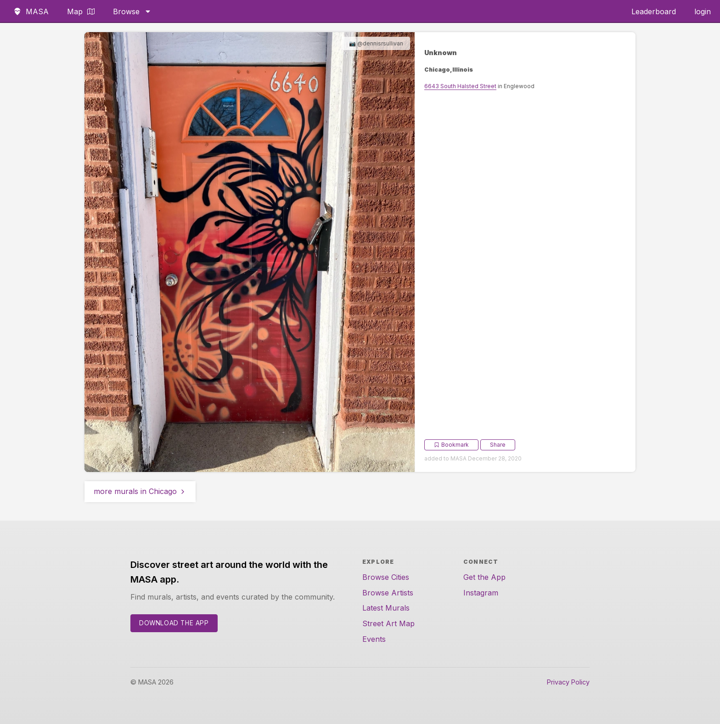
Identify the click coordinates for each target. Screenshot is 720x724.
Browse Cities (385, 577)
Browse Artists (387, 592)
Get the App (484, 577)
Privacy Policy (568, 682)
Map (81, 11)
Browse (132, 11)
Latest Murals (386, 607)
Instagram (480, 592)
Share (498, 444)
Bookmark (451, 444)
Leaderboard (653, 11)
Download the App (174, 623)
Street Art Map (388, 623)
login (702, 11)
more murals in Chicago (140, 491)
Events (374, 639)
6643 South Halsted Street (460, 86)
